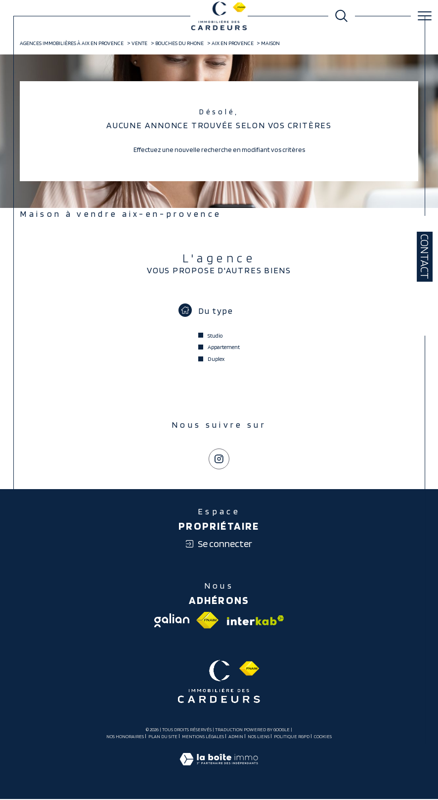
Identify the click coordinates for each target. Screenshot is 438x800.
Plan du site (162, 737)
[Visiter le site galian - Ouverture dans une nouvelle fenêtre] (171, 621)
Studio (215, 336)
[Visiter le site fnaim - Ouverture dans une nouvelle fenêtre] (207, 621)
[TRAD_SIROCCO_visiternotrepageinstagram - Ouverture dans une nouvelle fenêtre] (219, 460)
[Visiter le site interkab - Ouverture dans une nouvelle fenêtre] (254, 621)
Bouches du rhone (179, 43)
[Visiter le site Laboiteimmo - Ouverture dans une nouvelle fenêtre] (219, 770)
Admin (235, 737)
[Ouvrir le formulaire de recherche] (341, 15)
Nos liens (258, 737)
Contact (425, 256)
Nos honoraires (125, 737)
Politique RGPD (291, 737)
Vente (139, 43)
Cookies (323, 737)
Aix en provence (233, 43)
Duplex (216, 359)
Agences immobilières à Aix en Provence (72, 43)
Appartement (224, 348)
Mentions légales (203, 737)
